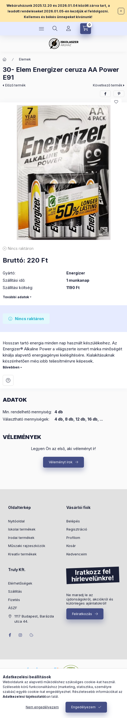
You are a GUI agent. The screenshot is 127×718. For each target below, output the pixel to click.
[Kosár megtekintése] (85, 28)
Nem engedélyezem (42, 707)
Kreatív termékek (22, 554)
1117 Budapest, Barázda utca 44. (34, 619)
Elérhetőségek (20, 583)
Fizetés (14, 600)
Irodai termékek (21, 537)
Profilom (73, 537)
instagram (20, 635)
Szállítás (15, 591)
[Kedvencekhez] (116, 102)
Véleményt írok (61, 462)
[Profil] (68, 28)
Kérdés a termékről (8, 380)
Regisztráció (76, 529)
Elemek (25, 59)
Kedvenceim (76, 554)
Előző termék (15, 85)
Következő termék (107, 85)
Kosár (71, 545)
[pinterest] (118, 93)
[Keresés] (55, 28)
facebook (9, 635)
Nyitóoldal (16, 521)
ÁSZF (12, 608)
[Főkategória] (4, 59)
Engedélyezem (83, 707)
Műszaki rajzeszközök (26, 545)
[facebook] (105, 93)
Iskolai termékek (21, 529)
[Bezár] (121, 11)
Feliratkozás (82, 614)
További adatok (16, 297)
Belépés (73, 521)
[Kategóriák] (41, 28)
